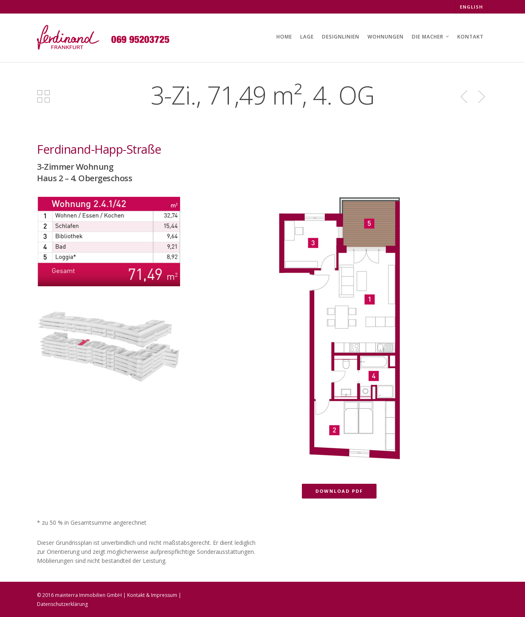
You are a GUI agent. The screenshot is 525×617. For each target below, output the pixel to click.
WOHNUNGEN (386, 36)
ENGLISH (471, 7)
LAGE (307, 36)
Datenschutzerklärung (62, 604)
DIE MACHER (431, 37)
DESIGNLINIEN (340, 36)
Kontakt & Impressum (152, 595)
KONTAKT (470, 36)
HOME (284, 36)
